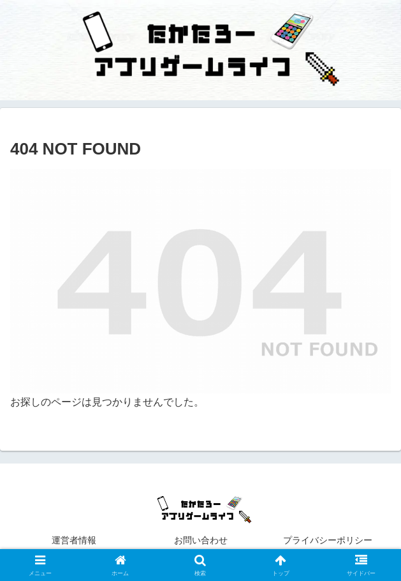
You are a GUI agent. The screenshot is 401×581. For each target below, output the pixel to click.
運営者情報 (74, 540)
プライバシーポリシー (336, 540)
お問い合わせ (201, 540)
